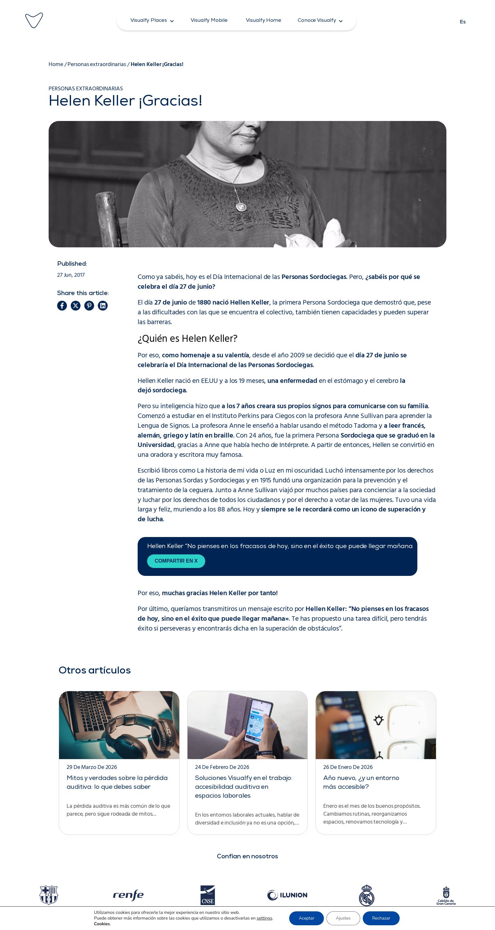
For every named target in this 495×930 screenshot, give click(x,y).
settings (264, 918)
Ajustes (343, 918)
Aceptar (306, 918)
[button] (152, 20)
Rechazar (381, 918)
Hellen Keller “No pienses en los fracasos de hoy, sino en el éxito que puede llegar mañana (280, 547)
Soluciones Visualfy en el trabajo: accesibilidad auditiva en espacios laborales (244, 788)
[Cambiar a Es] (463, 20)
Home (56, 64)
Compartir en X (176, 561)
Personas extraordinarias (97, 64)
